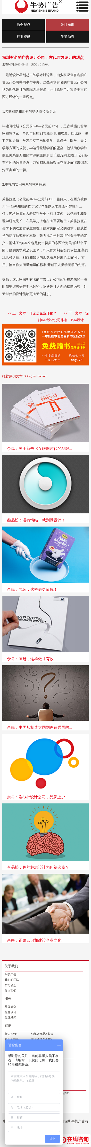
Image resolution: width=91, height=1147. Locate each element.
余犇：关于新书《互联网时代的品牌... (39, 448)
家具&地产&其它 (42, 1039)
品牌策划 (10, 1007)
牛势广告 (10, 974)
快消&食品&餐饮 (42, 1034)
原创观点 (23, 25)
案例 (8, 1025)
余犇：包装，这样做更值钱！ (32, 589)
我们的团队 (12, 980)
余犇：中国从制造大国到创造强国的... (39, 727)
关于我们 (11, 966)
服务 (8, 998)
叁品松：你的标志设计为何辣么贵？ (38, 867)
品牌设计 (10, 1012)
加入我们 (10, 990)
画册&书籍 (11, 1039)
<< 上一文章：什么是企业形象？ (32, 313)
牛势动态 (67, 36)
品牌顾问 (10, 1017)
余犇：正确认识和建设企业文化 (34, 940)
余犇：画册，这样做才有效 (30, 659)
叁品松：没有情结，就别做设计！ (36, 520)
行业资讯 (23, 36)
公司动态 (10, 985)
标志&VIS (11, 1034)
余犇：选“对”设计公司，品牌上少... (37, 797)
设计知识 (67, 25)
